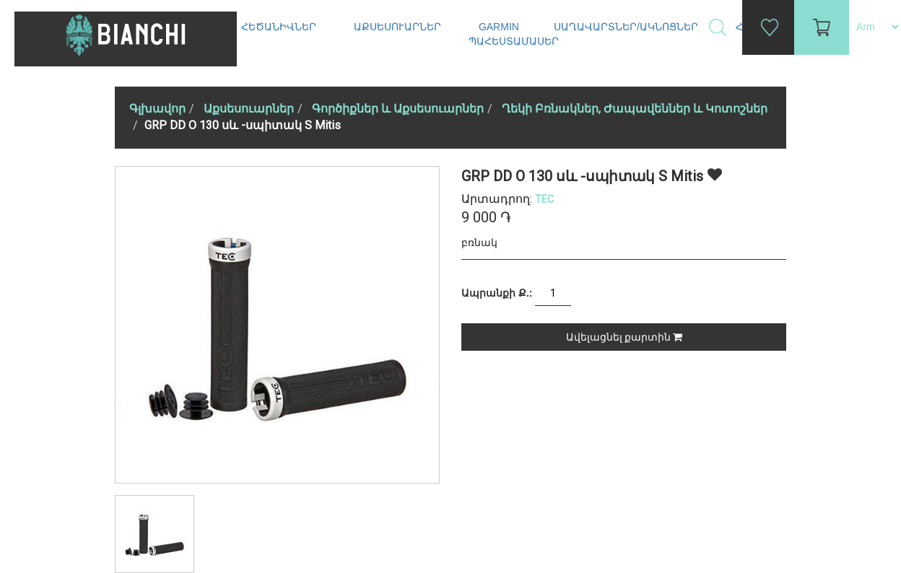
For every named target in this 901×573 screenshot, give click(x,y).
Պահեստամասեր (515, 41)
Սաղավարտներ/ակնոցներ (627, 26)
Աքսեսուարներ (399, 26)
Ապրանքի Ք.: (496, 293)
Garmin (499, 26)
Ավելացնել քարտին (624, 337)
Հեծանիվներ (280, 26)
